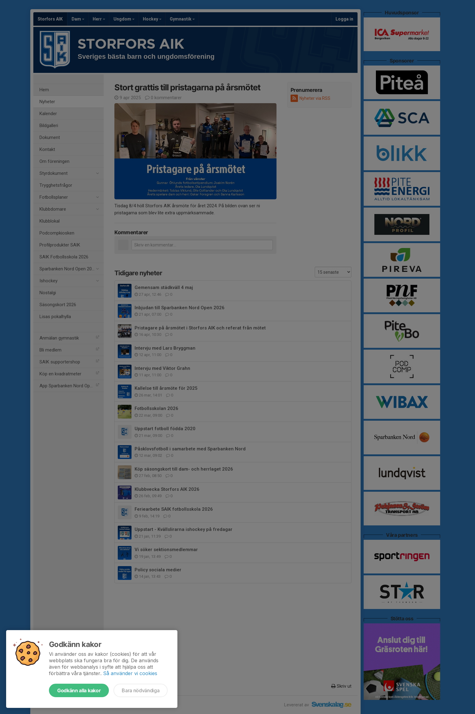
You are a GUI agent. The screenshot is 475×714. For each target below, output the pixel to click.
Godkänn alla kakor (79, 690)
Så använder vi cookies (130, 673)
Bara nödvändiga (140, 690)
